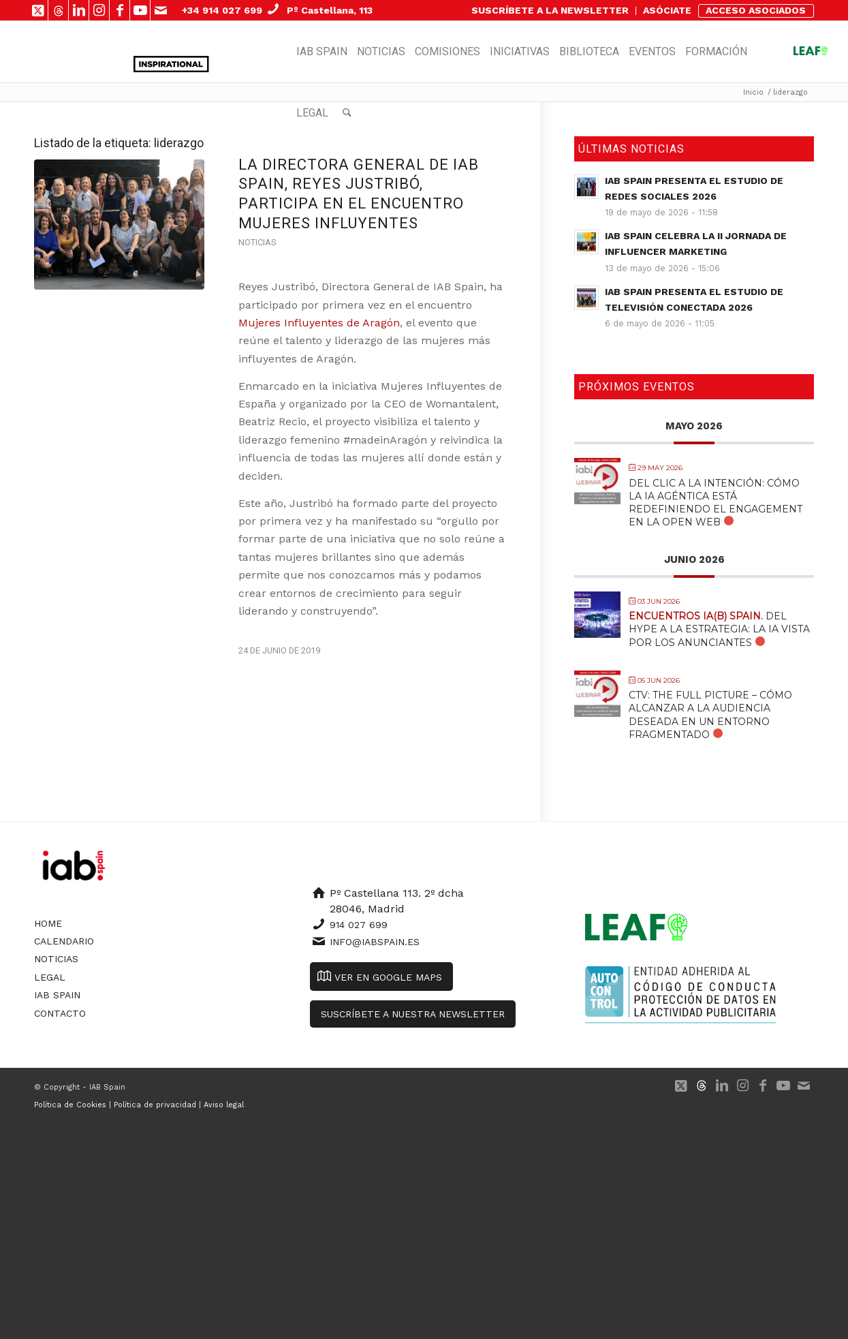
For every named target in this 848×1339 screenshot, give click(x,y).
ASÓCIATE (667, 10)
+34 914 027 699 (222, 10)
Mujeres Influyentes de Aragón (319, 322)
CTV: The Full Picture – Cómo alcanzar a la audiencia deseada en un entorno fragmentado (710, 715)
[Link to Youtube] (140, 10)
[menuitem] (550, 11)
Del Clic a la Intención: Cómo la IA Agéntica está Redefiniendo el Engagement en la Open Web (715, 503)
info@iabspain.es (375, 941)
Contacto (60, 1013)
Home (48, 923)
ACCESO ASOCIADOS (756, 10)
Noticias (257, 242)
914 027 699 (359, 924)
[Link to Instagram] (99, 10)
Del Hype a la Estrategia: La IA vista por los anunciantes (719, 629)
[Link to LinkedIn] (79, 10)
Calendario (64, 941)
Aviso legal (224, 1105)
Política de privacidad (155, 1105)
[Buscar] (347, 113)
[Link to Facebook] (119, 10)
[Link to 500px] (58, 10)
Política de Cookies (70, 1105)
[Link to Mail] (161, 10)
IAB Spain (57, 994)
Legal (49, 977)
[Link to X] (38, 10)
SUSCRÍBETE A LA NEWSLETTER (550, 10)
